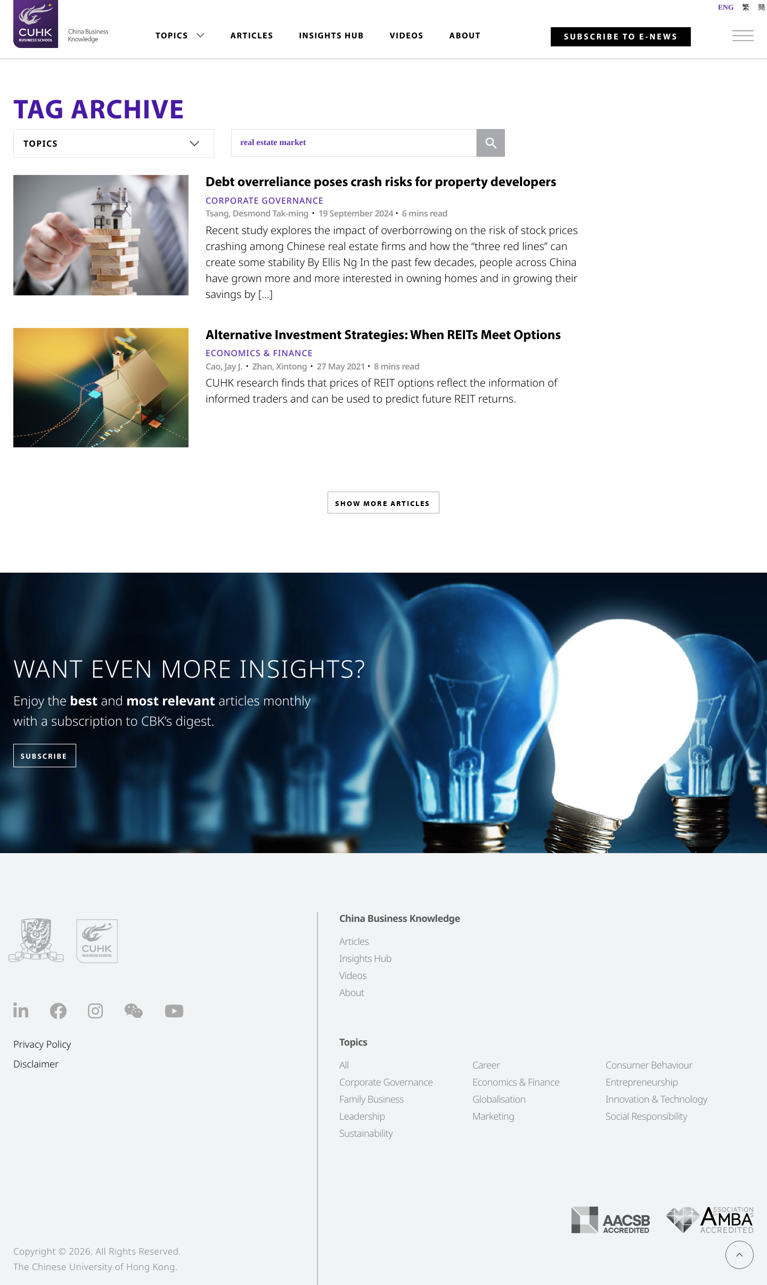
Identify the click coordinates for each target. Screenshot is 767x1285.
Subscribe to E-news (621, 36)
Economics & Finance (259, 353)
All (344, 1065)
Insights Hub (331, 35)
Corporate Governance (265, 200)
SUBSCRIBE (52, 756)
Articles (251, 35)
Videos (406, 35)
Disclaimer (36, 1064)
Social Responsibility (646, 1116)
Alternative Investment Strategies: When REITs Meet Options (383, 334)
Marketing (493, 1116)
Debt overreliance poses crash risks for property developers (381, 181)
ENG (725, 7)
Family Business (371, 1099)
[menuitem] (180, 36)
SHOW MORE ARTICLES (382, 506)
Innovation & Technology (656, 1099)
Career (486, 1065)
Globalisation (499, 1099)
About (465, 35)
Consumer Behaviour (649, 1065)
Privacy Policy (42, 1044)
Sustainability (366, 1133)
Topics (172, 35)
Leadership (362, 1116)
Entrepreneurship (642, 1082)
